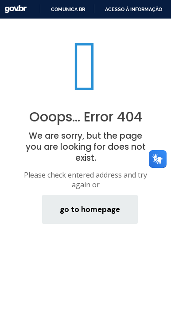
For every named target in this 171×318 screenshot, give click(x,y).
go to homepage (90, 209)
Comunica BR (68, 9)
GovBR (15, 9)
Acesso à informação (133, 9)
